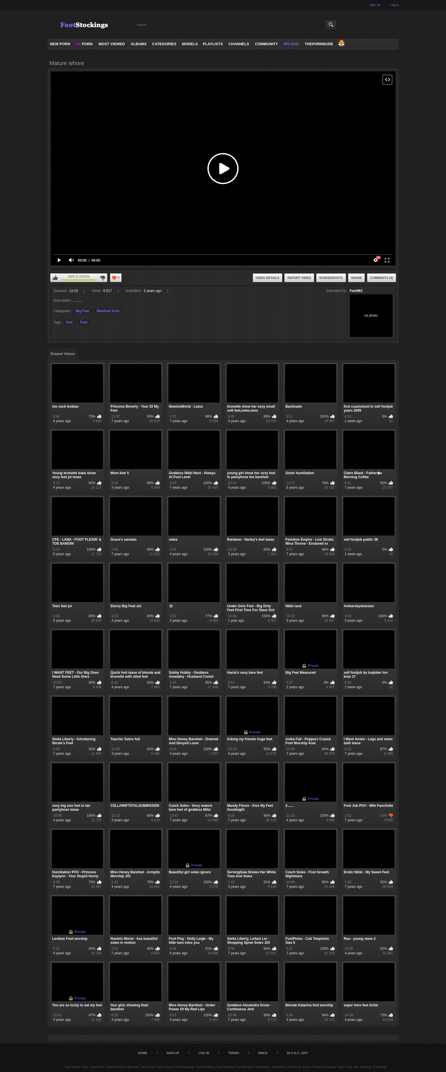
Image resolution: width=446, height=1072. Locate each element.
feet (70, 322)
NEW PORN (60, 44)
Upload (291, 44)
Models (190, 44)
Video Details (268, 277)
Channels (238, 44)
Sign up (374, 5)
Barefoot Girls (108, 311)
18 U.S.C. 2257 (297, 1053)
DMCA (263, 1053)
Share (356, 277)
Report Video (299, 277)
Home (142, 1053)
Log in (394, 5)
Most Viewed (111, 44)
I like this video (55, 277)
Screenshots (331, 277)
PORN (83, 44)
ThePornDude (319, 44)
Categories (164, 44)
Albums (139, 44)
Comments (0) (381, 277)
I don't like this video (102, 277)
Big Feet (82, 311)
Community (266, 44)
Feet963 (356, 291)
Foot (83, 322)
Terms (233, 1053)
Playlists (213, 44)
